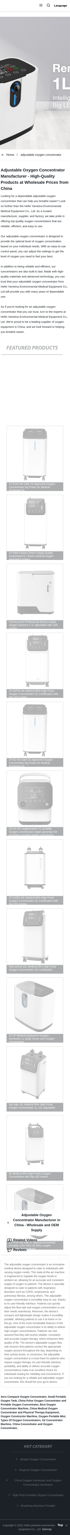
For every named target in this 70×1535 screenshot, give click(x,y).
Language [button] (60, 5)
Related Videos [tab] (22, 1240)
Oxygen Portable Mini (52, 1416)
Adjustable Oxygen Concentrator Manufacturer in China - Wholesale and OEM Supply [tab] (33, 1222)
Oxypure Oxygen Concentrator (38, 1469)
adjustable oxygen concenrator (41, 154)
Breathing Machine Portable (38, 1505)
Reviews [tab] (17, 1250)
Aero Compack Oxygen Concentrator (23, 1396)
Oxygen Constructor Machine (19, 1416)
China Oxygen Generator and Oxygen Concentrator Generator (38, 1482)
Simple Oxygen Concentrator (38, 1459)
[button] (41, 5)
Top (60, 1525)
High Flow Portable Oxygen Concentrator (38, 1495)
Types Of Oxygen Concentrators (21, 1420)
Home (10, 154)
